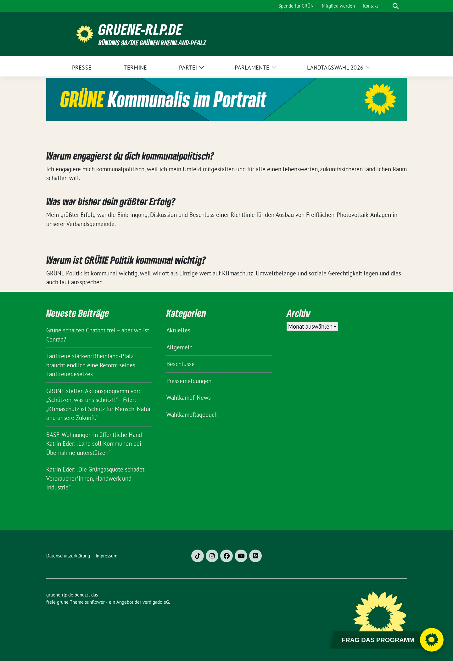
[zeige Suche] (395, 6)
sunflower (95, 602)
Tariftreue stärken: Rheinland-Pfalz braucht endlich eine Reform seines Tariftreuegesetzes (90, 365)
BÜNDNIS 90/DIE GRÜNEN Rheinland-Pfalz (152, 42)
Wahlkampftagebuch (192, 414)
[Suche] (386, 6)
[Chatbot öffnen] (432, 640)
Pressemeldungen (188, 381)
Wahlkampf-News (188, 397)
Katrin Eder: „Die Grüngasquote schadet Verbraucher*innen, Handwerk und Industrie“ (95, 478)
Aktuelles (178, 330)
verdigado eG (156, 602)
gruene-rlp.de (140, 29)
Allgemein (179, 347)
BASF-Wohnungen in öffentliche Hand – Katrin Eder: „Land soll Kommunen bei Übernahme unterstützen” (96, 443)
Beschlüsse (180, 364)
